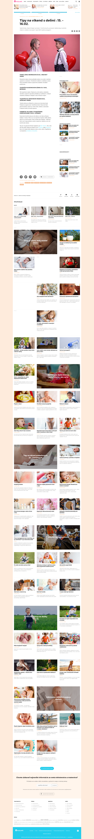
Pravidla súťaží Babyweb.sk (59, 830)
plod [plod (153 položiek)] (32, 822)
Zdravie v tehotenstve (19, 809)
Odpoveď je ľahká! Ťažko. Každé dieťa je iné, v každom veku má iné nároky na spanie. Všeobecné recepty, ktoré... (69, 569)
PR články (16, 353)
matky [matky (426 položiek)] (77, 820)
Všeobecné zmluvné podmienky (45, 830)
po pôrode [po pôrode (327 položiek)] (39, 822)
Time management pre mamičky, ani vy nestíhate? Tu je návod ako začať (24, 538)
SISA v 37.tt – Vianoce (70, 216)
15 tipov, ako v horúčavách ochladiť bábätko (69, 673)
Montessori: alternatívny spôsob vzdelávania (68, 646)
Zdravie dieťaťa (35, 244)
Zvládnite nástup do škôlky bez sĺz (35, 618)
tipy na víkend (43, 182)
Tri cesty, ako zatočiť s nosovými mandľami (45, 324)
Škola (15, 566)
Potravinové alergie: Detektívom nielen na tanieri (68, 485)
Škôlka (35, 620)
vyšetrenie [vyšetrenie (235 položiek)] (33, 824)
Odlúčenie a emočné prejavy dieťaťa (58, 698)
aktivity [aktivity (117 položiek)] (15, 820)
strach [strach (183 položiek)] (72, 822)
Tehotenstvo (35, 1)
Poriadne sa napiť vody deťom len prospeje (69, 619)
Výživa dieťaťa (39, 353)
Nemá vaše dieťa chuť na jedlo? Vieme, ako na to (58, 376)
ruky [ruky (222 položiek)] (60, 822)
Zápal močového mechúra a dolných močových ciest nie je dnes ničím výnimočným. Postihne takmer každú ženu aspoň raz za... (46, 437)
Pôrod (40, 1)
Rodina (15, 541)
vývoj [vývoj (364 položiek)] (37, 824)
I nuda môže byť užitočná (66, 592)
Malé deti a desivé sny (20, 592)
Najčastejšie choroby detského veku (24, 753)
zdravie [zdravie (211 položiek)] (40, 824)
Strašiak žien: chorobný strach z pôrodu (42, 6)
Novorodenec (77, 12)
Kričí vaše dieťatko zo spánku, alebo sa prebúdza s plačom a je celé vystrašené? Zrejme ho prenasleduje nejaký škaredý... (24, 596)
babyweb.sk (22, 16)
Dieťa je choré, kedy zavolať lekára (74, 126)
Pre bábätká (35, 459)
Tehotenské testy (18, 805)
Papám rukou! (18, 404)
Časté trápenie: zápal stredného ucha (24, 726)
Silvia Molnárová (17, 219)
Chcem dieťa (29, 1)
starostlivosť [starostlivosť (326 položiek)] (67, 822)
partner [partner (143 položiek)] (30, 822)
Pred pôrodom (35, 803)
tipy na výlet (49, 182)
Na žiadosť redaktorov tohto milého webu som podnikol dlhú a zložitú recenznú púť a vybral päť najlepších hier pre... (69, 435)
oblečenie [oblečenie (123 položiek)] (23, 822)
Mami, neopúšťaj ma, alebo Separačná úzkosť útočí (21, 377)
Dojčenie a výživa (63, 621)
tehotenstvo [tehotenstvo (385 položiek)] (17, 824)
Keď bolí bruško (41, 592)
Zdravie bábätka (17, 727)
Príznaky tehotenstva (19, 803)
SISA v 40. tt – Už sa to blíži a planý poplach (20, 217)
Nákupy (67, 1)
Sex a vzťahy (61, 1)
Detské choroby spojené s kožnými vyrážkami (46, 753)
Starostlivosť (62, 566)
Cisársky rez (34, 808)
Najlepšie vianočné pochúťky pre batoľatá (68, 512)
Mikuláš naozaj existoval (58, 537)
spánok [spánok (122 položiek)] (63, 822)
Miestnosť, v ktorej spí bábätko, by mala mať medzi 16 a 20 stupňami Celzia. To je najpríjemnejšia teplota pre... (69, 678)
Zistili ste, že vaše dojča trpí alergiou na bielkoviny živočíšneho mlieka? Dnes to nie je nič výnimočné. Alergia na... (69, 249)
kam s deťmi (27, 182)
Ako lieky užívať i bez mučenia (22, 430)
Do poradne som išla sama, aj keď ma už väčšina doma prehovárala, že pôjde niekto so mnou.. (38, 221)
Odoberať (54, 785)
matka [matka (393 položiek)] (73, 820)
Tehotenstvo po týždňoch (20, 806)
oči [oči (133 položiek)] (27, 822)
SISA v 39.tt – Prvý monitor (37, 216)
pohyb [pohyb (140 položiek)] (35, 822)
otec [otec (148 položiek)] (26, 822)
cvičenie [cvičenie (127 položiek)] (39, 820)
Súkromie (68, 830)
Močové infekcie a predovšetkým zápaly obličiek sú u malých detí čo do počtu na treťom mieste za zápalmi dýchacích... (70, 408)
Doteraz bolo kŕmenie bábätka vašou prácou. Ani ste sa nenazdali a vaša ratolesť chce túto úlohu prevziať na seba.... (24, 408)
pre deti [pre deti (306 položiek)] (44, 822)
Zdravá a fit (39, 433)
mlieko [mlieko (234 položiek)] (15, 822)
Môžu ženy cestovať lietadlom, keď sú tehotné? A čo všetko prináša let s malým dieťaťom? (47, 727)
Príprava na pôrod (22, 8)
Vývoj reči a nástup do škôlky (44, 645)
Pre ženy (56, 6)
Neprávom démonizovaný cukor (45, 511)
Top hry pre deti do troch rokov (68, 430)
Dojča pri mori (63, 726)
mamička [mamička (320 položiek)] (60, 820)
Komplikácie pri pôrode (37, 806)
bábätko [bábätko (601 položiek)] (28, 820)
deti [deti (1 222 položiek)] (42, 820)
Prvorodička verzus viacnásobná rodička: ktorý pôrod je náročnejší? (24, 6)
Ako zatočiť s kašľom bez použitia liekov (74, 138)
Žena (57, 1)
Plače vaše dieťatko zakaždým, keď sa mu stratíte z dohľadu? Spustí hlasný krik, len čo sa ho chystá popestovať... (24, 383)
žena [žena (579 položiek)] (44, 824)
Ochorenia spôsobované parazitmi (69, 296)
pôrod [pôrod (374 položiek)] (48, 822)
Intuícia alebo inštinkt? (60, 5)
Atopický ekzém (18, 484)
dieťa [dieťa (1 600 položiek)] (46, 820)
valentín (21, 184)
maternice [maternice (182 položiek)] (65, 820)
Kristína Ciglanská (31, 180)
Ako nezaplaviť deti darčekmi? (45, 296)
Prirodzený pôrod (35, 805)
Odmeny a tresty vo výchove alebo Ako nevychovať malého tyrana (46, 565)
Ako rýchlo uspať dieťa (66, 565)
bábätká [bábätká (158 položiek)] (33, 820)
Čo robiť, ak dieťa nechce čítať (22, 565)
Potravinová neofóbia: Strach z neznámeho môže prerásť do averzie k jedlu (22, 701)
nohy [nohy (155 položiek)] (21, 822)
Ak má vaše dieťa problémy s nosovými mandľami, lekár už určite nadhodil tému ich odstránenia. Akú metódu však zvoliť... (47, 329)
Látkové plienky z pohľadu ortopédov (70, 457)
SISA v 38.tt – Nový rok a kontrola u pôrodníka (55, 217)
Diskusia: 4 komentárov (47, 177)
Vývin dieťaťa (62, 459)
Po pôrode (45, 1)
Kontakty (31, 830)
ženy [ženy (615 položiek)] (47, 824)
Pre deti (38, 298)
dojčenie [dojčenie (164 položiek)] (50, 820)
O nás (36, 830)
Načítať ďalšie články (47, 768)
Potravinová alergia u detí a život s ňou (23, 512)
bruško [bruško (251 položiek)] (24, 820)
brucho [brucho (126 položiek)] (21, 820)
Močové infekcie (64, 404)
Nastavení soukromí (47, 833)
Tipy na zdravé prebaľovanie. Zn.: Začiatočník (35, 456)
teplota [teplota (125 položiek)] (29, 824)
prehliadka (36, 182)
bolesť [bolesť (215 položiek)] (18, 820)
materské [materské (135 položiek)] (69, 820)
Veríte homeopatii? (65, 350)
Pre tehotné (17, 811)
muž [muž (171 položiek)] (18, 822)
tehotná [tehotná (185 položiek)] (23, 824)
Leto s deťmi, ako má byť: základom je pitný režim (47, 350)
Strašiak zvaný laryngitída (44, 404)
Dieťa (54, 1)
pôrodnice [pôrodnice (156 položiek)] (52, 822)
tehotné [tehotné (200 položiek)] (26, 824)
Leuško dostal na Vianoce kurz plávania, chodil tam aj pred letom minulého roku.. (21, 222)
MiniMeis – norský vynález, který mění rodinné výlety (24, 350)
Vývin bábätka (16, 380)
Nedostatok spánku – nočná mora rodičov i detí (23, 673)
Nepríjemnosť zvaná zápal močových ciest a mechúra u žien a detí (47, 431)
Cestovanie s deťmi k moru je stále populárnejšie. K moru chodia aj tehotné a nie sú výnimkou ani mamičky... (69, 731)
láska (32, 182)
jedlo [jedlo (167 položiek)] (56, 820)
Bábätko (50, 1)
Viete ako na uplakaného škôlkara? (46, 672)
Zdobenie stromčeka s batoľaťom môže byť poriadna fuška (69, 270)
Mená (25, 1)
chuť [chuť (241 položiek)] (36, 820)
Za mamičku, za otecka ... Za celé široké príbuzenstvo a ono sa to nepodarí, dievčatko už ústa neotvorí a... (24, 706)
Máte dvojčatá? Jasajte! (20, 645)
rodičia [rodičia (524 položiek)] (57, 822)
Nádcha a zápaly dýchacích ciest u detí (45, 485)
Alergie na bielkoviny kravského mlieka (74, 132)
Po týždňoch (16, 12)
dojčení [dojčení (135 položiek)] (53, 820)
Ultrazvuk (17, 808)
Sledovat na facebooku (47, 794)
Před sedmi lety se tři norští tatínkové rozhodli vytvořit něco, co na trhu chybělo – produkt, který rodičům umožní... (23, 356)
